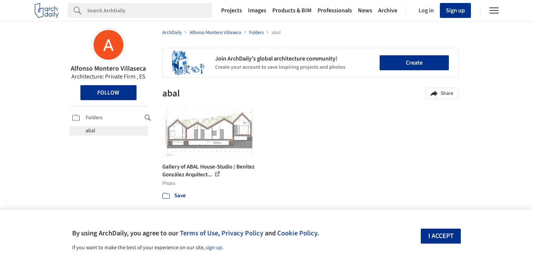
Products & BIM (292, 10)
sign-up (214, 247)
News (365, 10)
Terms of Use (199, 233)
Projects (231, 10)
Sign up (455, 10)
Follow (108, 93)
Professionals (335, 10)
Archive (387, 10)
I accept (441, 236)
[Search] (149, 10)
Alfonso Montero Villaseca (108, 68)
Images (257, 10)
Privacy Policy (242, 233)
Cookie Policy (297, 233)
